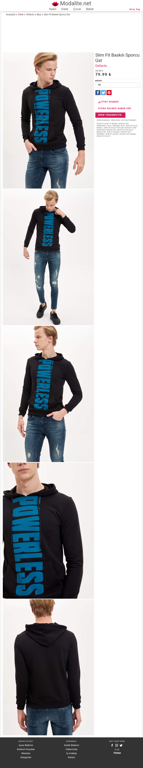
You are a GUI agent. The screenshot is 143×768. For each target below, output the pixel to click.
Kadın (52, 9)
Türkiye (117, 753)
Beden (98, 81)
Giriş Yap (135, 9)
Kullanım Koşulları (26, 749)
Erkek (64, 9)
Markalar (26, 753)
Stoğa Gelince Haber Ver (114, 108)
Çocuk (77, 9)
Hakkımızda (71, 749)
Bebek (90, 9)
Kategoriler (25, 757)
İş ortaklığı (71, 753)
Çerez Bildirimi (26, 745)
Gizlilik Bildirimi (71, 745)
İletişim (71, 757)
